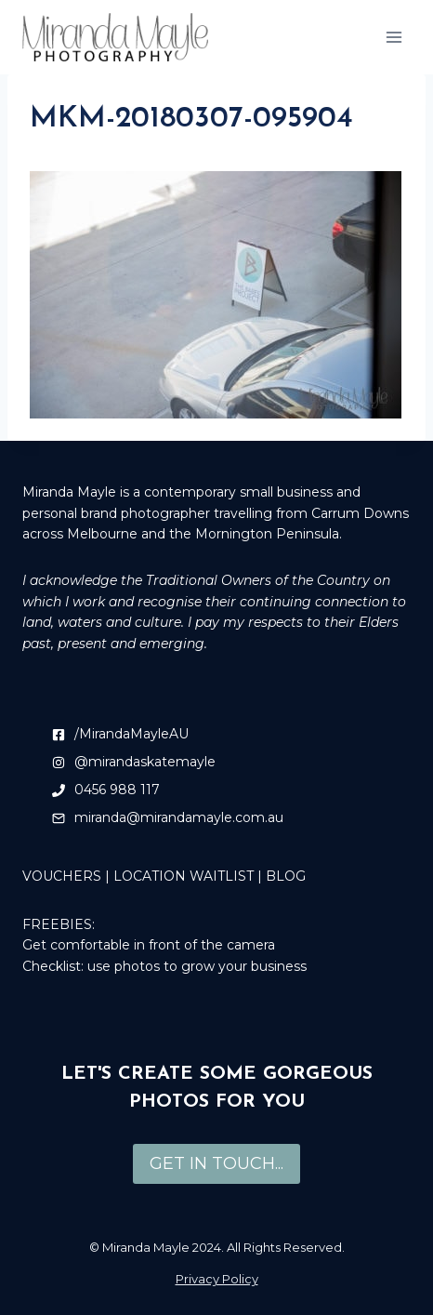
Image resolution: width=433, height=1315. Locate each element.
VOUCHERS (61, 876)
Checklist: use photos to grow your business (164, 966)
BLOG (286, 876)
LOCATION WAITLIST (183, 876)
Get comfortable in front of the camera (148, 944)
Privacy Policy (217, 1278)
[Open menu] (393, 36)
